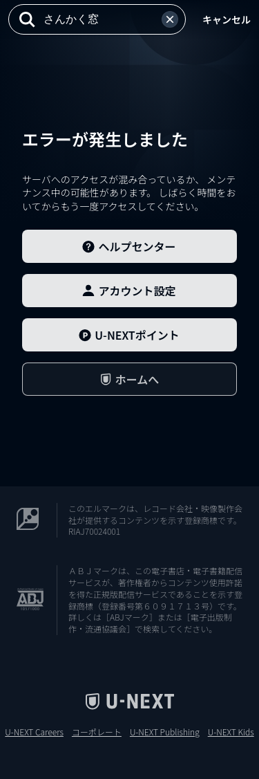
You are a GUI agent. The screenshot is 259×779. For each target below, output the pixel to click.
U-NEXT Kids (231, 731)
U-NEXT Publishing (165, 731)
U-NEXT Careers (34, 731)
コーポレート (97, 731)
